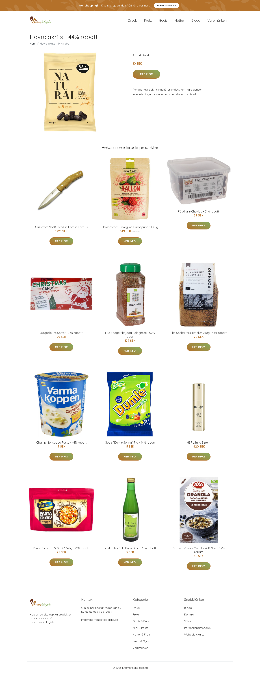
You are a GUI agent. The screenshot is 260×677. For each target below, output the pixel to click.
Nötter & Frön (141, 637)
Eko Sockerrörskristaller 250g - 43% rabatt (199, 336)
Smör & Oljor (141, 644)
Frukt (148, 22)
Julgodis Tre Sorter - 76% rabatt (61, 336)
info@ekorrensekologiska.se (99, 623)
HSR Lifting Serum (198, 445)
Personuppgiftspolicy (197, 631)
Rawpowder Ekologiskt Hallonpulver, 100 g (130, 230)
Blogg (195, 22)
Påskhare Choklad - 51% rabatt (198, 214)
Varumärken (217, 22)
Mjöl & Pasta (140, 631)
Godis (163, 22)
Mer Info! (146, 77)
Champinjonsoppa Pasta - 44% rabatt (61, 445)
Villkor (188, 624)
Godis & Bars (141, 624)
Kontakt (189, 617)
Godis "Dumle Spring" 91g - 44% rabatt (130, 445)
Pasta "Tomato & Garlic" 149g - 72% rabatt (61, 551)
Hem (33, 46)
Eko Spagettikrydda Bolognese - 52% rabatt (130, 337)
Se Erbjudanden (166, 5)
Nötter (179, 22)
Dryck (132, 22)
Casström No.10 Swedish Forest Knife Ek (61, 230)
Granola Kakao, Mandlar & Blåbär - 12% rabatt (199, 553)
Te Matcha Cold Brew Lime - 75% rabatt (130, 551)
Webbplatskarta (194, 637)
